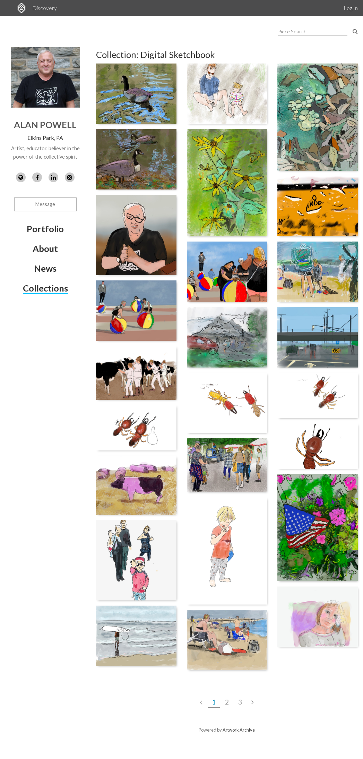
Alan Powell (45, 124)
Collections (45, 288)
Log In (351, 8)
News (45, 268)
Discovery (44, 8)
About (45, 248)
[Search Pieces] (355, 31)
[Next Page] (252, 702)
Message (45, 204)
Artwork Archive (239, 730)
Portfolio (45, 229)
